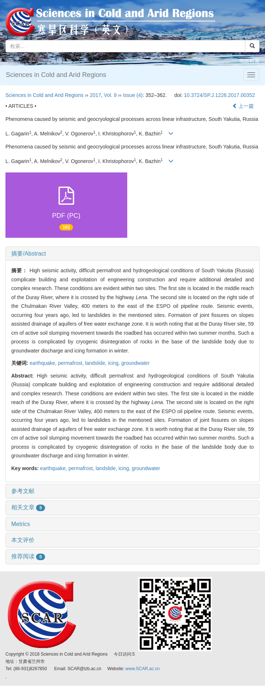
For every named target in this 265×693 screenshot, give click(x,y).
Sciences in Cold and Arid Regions (56, 74)
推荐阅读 (28, 556)
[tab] (132, 254)
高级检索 (249, 61)
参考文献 (23, 491)
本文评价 (23, 540)
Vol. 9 (110, 95)
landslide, (96, 363)
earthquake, (44, 363)
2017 (95, 95)
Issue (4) (132, 95)
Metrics (20, 524)
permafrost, (71, 363)
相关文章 (28, 507)
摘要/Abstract (28, 253)
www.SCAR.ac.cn (142, 668)
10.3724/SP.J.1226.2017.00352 (219, 95)
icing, (114, 363)
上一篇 (243, 106)
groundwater (135, 363)
